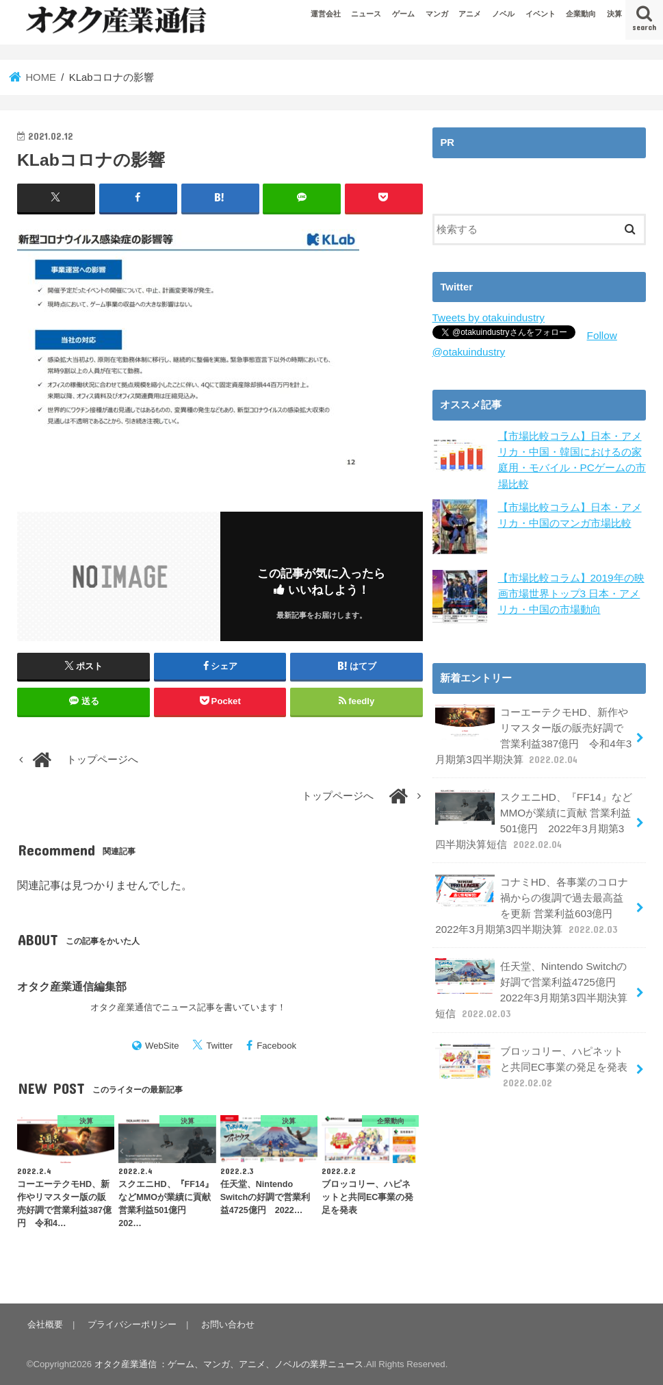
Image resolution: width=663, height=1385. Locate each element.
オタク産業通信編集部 (72, 986)
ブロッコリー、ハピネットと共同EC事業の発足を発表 (534, 1052)
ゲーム (403, 14)
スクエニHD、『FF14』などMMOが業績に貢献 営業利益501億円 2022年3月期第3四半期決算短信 (534, 814)
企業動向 (581, 14)
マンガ (437, 14)
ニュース (366, 14)
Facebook (276, 1045)
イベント (540, 14)
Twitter (219, 1045)
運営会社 (326, 14)
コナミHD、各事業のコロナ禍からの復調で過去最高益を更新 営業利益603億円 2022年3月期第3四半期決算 (534, 896)
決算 (614, 14)
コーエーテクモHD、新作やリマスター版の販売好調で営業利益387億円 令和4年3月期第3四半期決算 (534, 731)
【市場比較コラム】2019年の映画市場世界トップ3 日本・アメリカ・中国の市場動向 (571, 590)
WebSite (162, 1045)
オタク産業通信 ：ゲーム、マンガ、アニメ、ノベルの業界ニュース (229, 1363)
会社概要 (44, 1324)
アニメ (469, 14)
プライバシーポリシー (130, 1324)
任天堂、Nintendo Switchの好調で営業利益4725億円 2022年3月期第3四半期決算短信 (530, 977)
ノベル (503, 14)
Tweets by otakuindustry (486, 317)
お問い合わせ (224, 1324)
